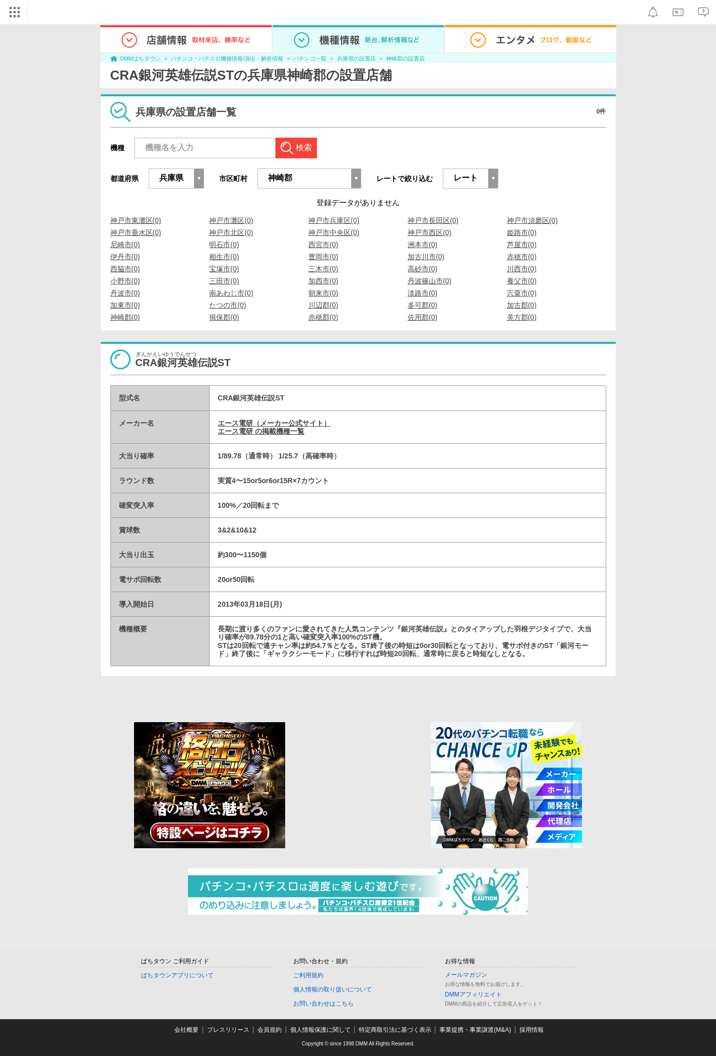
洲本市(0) (422, 244)
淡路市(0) (422, 293)
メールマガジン (466, 974)
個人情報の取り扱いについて (332, 989)
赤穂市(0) (522, 256)
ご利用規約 (308, 975)
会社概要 (186, 1029)
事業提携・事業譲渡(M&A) (475, 1029)
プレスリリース (228, 1029)
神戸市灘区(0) (231, 220)
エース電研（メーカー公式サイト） (274, 423)
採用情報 (531, 1029)
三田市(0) (224, 280)
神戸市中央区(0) (333, 232)
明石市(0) (224, 244)
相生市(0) (224, 256)
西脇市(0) (125, 268)
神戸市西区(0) (429, 232)
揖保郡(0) (224, 317)
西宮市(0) (323, 244)
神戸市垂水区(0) (135, 232)
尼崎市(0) (125, 244)
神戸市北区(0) (231, 232)
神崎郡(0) (125, 317)
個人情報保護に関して (320, 1029)
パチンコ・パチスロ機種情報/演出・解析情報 (227, 58)
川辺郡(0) (323, 305)
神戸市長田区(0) (433, 220)
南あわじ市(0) (231, 293)
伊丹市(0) (125, 256)
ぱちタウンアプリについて (177, 975)
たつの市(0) (227, 305)
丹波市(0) (125, 293)
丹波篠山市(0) (429, 280)
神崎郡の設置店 (405, 58)
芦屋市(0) (522, 244)
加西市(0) (323, 280)
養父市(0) (522, 280)
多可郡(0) (422, 305)
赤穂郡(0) (323, 317)
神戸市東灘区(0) (135, 220)
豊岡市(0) (323, 256)
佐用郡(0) (422, 317)
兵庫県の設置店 (356, 58)
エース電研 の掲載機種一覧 (261, 431)
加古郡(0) (522, 305)
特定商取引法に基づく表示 (395, 1029)
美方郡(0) (522, 317)
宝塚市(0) (224, 268)
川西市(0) (522, 268)
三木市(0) (323, 268)
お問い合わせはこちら (323, 1003)
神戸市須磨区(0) (532, 220)
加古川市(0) (426, 256)
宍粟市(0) (522, 293)
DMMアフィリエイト (473, 994)
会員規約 (269, 1029)
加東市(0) (125, 305)
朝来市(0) (323, 293)
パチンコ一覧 (310, 58)
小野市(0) (125, 280)
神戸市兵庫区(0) (333, 220)
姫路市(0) (522, 232)
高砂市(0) (422, 268)
